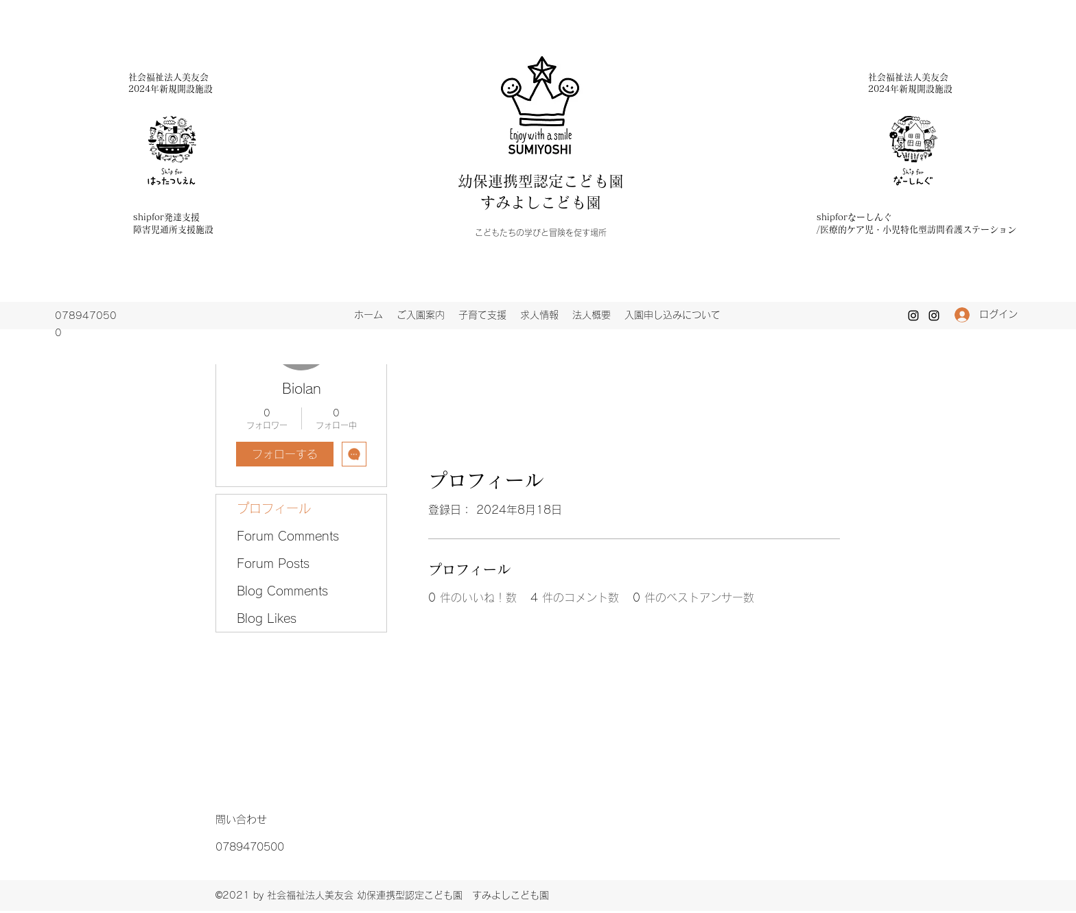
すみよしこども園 (540, 202)
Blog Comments (282, 590)
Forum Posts (273, 563)
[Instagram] (913, 315)
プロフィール (274, 508)
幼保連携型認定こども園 (548, 181)
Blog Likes (266, 618)
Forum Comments (288, 536)
